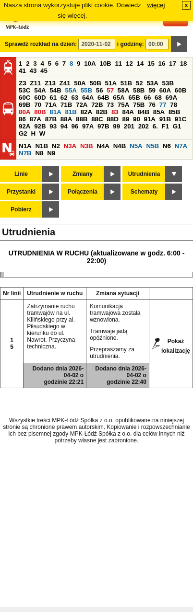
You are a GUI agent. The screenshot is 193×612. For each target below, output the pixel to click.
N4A (102, 146)
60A (165, 90)
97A (88, 126)
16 (162, 63)
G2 (23, 133)
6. (155, 126)
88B (81, 119)
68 (158, 97)
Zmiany (82, 174)
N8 (39, 153)
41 (22, 70)
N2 (56, 146)
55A (70, 90)
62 (64, 97)
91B (165, 119)
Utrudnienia (144, 174)
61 (53, 97)
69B (24, 104)
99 (116, 126)
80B (40, 111)
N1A (25, 146)
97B (103, 126)
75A (123, 104)
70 (37, 104)
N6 (167, 146)
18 (183, 63)
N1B (41, 146)
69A (171, 97)
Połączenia (82, 191)
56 (99, 90)
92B (40, 126)
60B (180, 90)
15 (151, 63)
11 (118, 63)
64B (103, 97)
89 (125, 119)
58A (123, 90)
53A (152, 83)
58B (139, 90)
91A (150, 119)
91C (180, 119)
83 (115, 111)
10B (105, 63)
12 (129, 63)
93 (53, 126)
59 (152, 90)
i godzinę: (130, 44)
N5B (152, 146)
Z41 (65, 83)
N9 (51, 153)
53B (168, 83)
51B (126, 83)
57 (110, 90)
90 (136, 119)
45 (44, 70)
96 (74, 126)
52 (139, 83)
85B (174, 111)
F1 (165, 126)
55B (86, 90)
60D (40, 97)
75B (139, 104)
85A (159, 111)
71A (51, 104)
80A (24, 111)
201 (129, 126)
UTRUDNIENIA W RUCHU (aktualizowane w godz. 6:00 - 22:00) (97, 257)
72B (97, 104)
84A (127, 111)
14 (140, 63)
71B (66, 104)
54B (55, 90)
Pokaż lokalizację (175, 344)
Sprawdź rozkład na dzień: (41, 44)
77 (163, 104)
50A (79, 83)
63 (74, 97)
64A (88, 97)
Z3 (22, 83)
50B (95, 83)
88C (97, 119)
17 (172, 63)
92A (24, 126)
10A (90, 63)
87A (35, 119)
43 (33, 70)
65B (134, 97)
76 (152, 104)
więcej (156, 5)
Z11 (35, 83)
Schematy (144, 191)
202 (143, 126)
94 (64, 126)
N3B (86, 146)
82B (102, 111)
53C (24, 90)
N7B (25, 153)
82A (86, 111)
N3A (70, 146)
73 (110, 104)
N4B (119, 146)
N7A (181, 146)
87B (51, 119)
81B (70, 111)
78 (173, 104)
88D (112, 119)
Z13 (50, 83)
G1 (177, 126)
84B (143, 111)
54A (40, 90)
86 (22, 119)
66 (147, 97)
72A (81, 104)
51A (111, 83)
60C (24, 97)
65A (118, 97)
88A (66, 119)
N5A (136, 146)
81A (55, 111)
